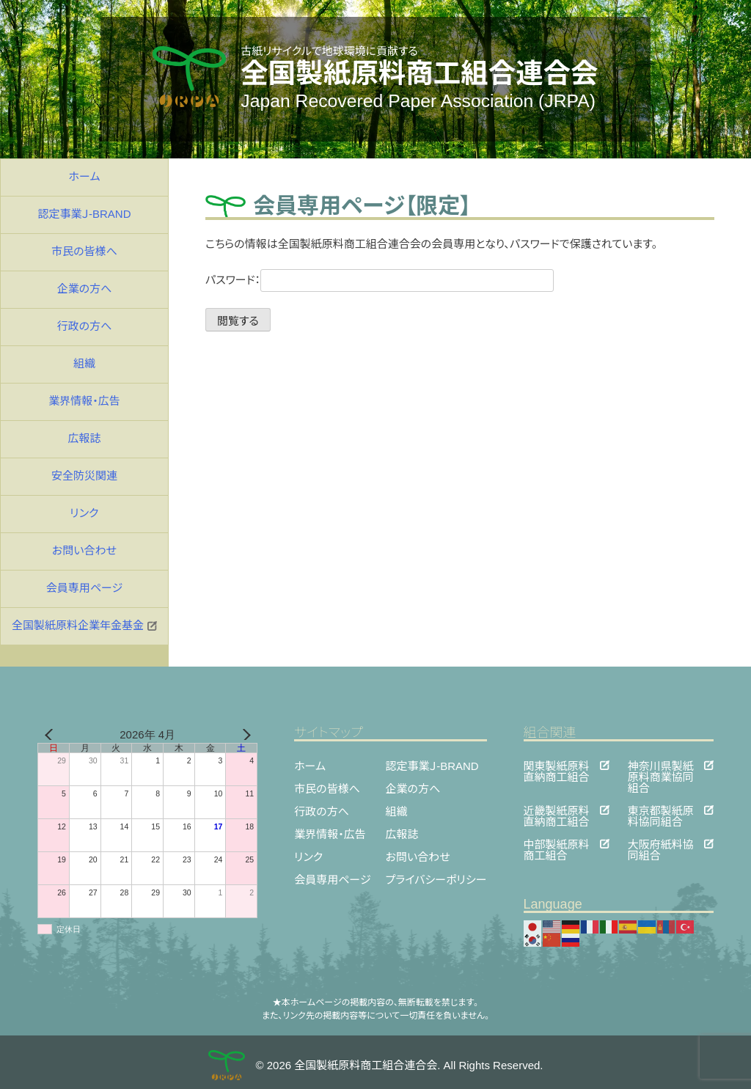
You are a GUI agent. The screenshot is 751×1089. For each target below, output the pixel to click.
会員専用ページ (84, 588)
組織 (84, 363)
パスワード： (379, 280)
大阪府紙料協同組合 (661, 843)
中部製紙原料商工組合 (557, 843)
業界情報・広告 (84, 401)
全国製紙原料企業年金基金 (84, 625)
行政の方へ (84, 326)
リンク (84, 513)
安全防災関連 (84, 475)
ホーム (84, 176)
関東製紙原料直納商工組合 (557, 765)
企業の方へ (84, 288)
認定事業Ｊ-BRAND (84, 214)
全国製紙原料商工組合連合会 (419, 73)
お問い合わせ (84, 550)
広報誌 (83, 438)
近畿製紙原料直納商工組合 (557, 810)
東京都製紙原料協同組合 (661, 810)
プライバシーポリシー (436, 879)
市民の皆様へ (84, 251)
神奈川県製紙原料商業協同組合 (661, 765)
